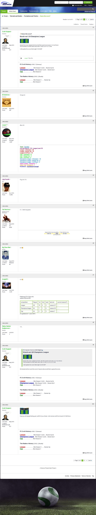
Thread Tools (84, 24)
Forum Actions (33, 11)
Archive (67, 476)
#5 (93, 205)
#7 (93, 275)
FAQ (50, 11)
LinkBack (76, 24)
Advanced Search (90, 11)
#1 (93, 27)
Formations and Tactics (31, 16)
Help (85, 5)
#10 (93, 404)
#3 (93, 120)
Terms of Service (86, 476)
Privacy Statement (75, 476)
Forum (4, 11)
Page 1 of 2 (80, 19)
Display (91, 24)
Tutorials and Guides (16, 16)
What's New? (12, 11)
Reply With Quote (87, 85)
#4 (93, 175)
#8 (93, 322)
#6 (93, 243)
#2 (93, 90)
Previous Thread (45, 468)
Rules (55, 11)
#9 (93, 344)
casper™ (26, 58)
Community (23, 11)
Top (93, 476)
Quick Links (43, 11)
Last (92, 19)
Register (90, 5)
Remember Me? (78, 5)
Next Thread (52, 468)
